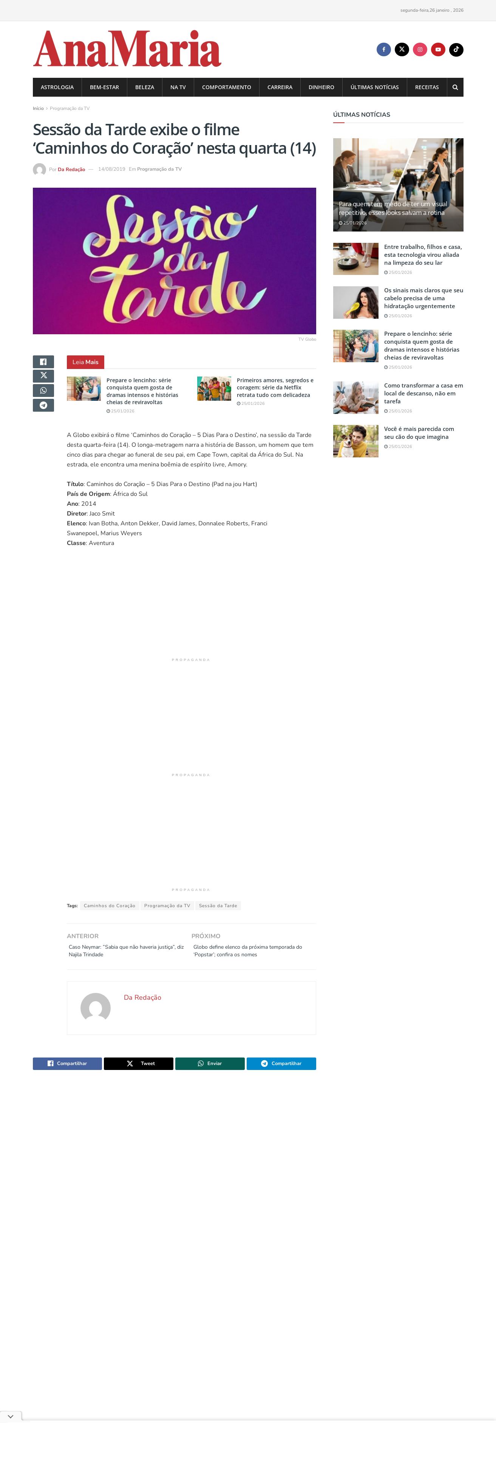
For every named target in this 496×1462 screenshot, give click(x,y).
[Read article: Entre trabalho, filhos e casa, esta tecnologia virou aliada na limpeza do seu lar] (356, 259)
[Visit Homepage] (128, 49)
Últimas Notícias (375, 87)
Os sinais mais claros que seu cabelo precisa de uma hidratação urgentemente (424, 298)
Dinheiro (321, 87)
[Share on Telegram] (43, 419)
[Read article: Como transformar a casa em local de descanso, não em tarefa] (356, 397)
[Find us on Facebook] (384, 49)
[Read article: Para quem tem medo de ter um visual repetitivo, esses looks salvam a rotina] (398, 185)
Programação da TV (70, 108)
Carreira (279, 87)
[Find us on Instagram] (420, 49)
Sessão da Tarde (218, 906)
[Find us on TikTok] (456, 50)
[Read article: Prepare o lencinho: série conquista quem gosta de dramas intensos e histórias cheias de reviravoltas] (84, 389)
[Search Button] (455, 87)
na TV (178, 87)
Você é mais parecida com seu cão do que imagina (419, 432)
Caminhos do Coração (110, 906)
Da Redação (71, 169)
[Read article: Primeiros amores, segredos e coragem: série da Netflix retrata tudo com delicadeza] (214, 389)
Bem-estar (104, 87)
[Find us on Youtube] (438, 49)
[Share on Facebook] (43, 364)
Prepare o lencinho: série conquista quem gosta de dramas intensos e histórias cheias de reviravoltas (142, 391)
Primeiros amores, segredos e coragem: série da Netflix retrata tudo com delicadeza (275, 387)
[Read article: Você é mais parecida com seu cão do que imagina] (356, 441)
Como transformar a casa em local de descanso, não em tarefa (423, 393)
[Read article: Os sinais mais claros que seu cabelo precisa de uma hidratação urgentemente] (356, 302)
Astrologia (57, 87)
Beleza (144, 87)
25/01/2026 (120, 411)
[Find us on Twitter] (402, 49)
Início (38, 108)
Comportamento (226, 87)
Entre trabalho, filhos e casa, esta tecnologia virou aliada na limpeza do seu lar (423, 254)
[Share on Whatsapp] (43, 401)
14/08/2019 (111, 169)
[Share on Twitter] (43, 383)
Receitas (427, 87)
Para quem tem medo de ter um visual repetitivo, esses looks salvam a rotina (393, 208)
